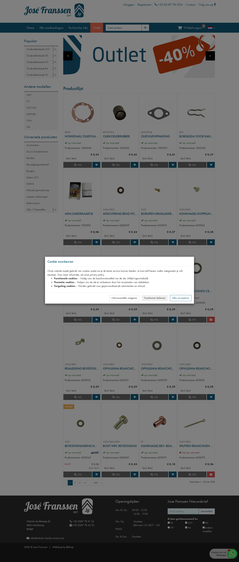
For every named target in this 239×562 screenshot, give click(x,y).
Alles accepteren (180, 298)
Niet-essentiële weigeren (124, 298)
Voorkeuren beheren (154, 298)
